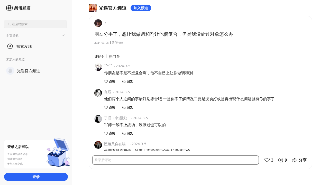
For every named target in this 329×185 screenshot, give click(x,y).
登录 (36, 176)
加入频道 (141, 7)
